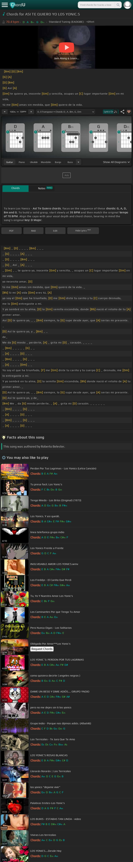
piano (22, 162)
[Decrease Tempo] (5, 111)
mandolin (46, 162)
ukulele (34, 162)
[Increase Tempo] (31, 111)
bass (70, 162)
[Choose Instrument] (78, 162)
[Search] (118, 4)
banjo (58, 162)
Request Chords (41, 649)
